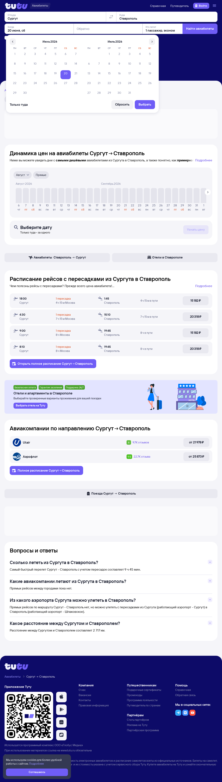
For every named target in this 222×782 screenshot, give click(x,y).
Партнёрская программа (143, 730)
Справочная (158, 6)
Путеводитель (179, 6)
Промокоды (134, 695)
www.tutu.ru (68, 750)
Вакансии (85, 695)
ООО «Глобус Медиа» (68, 745)
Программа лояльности (142, 700)
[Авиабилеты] (40, 6)
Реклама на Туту (137, 725)
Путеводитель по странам (143, 705)
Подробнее (203, 160)
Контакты (85, 700)
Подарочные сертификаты (144, 690)
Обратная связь (185, 695)
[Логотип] (16, 5)
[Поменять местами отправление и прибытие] (111, 38)
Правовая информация (94, 705)
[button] (61, 697)
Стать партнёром (138, 719)
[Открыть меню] (215, 6)
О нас (82, 690)
